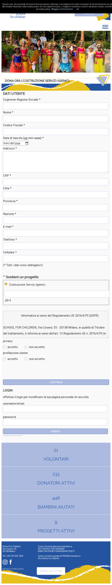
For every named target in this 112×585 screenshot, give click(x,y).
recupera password (12, 435)
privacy (6, 568)
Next (101, 52)
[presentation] (25, 373)
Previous (11, 52)
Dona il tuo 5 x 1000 (51, 571)
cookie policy (17, 568)
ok (77, 9)
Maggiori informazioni (62, 9)
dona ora (88, 13)
